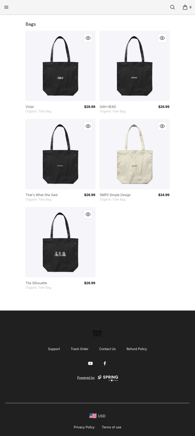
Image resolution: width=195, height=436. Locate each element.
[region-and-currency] (97, 416)
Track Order (80, 349)
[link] (60, 66)
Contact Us (107, 349)
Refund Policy (136, 349)
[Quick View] (88, 38)
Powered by (97, 378)
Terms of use (111, 427)
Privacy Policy (84, 427)
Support (54, 349)
